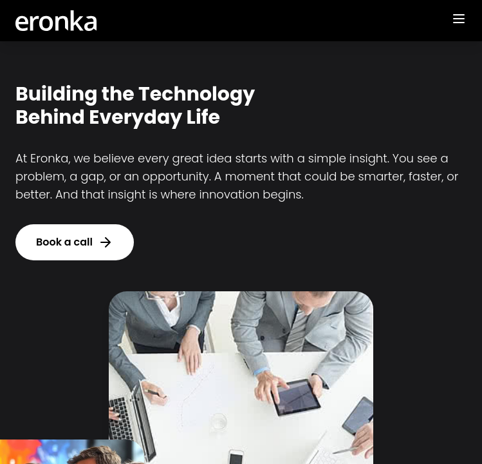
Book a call (74, 242)
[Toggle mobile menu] (459, 18)
